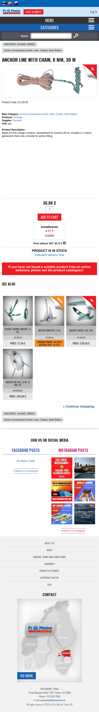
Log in (93, 11)
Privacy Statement (49, 570)
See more (26, 675)
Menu (49, 20)
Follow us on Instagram (73, 530)
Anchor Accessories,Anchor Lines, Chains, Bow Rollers (32, 50)
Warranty (49, 563)
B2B (49, 584)
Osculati (18, 117)
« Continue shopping (78, 406)
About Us (49, 543)
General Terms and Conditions (49, 557)
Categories (50, 27)
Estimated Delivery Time (49, 255)
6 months (49, 235)
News (49, 550)
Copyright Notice (49, 577)
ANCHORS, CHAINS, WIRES (19, 44)
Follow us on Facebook (26, 471)
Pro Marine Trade (26, 461)
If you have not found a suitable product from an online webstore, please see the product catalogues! (49, 268)
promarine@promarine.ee (53, 700)
